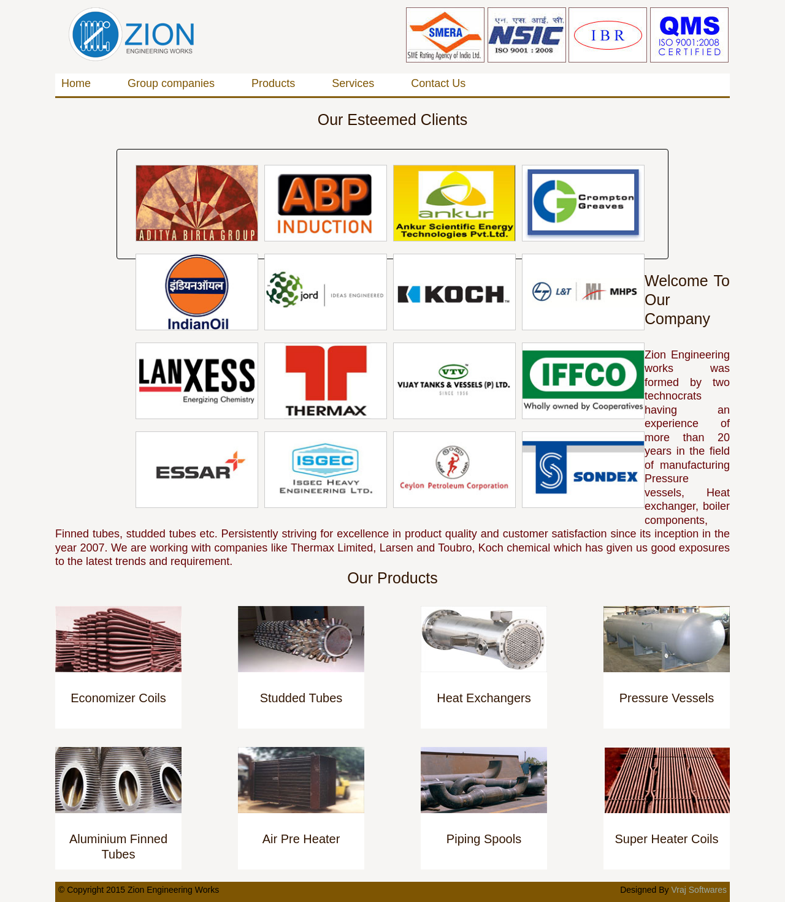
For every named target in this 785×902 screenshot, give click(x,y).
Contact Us (438, 83)
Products (273, 83)
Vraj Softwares (699, 890)
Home (76, 83)
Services (353, 83)
